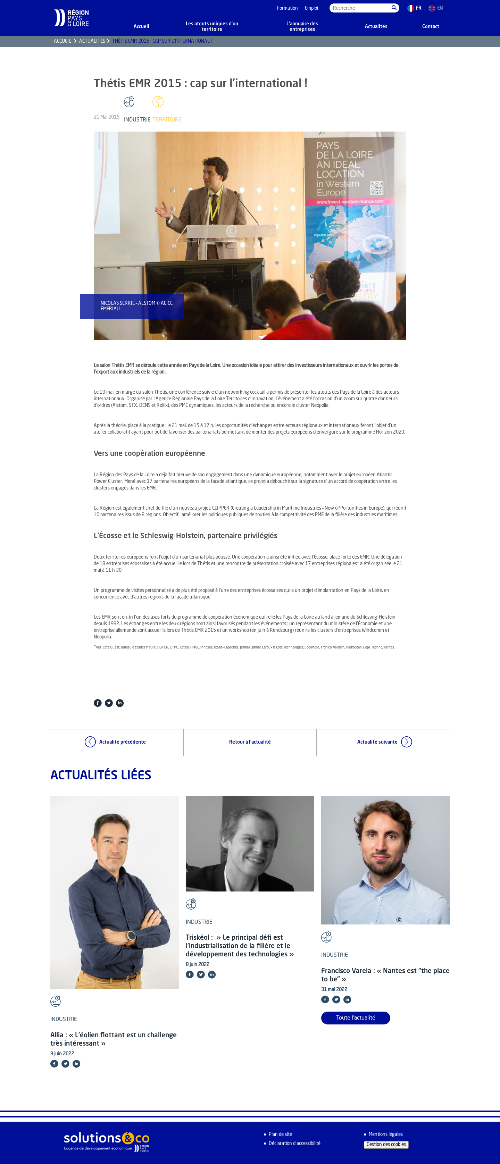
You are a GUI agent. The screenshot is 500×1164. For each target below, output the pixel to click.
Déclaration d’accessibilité (294, 1143)
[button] (394, 7)
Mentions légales (386, 1134)
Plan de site (280, 1134)
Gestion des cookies (386, 1144)
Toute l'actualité (355, 1018)
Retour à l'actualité (250, 742)
